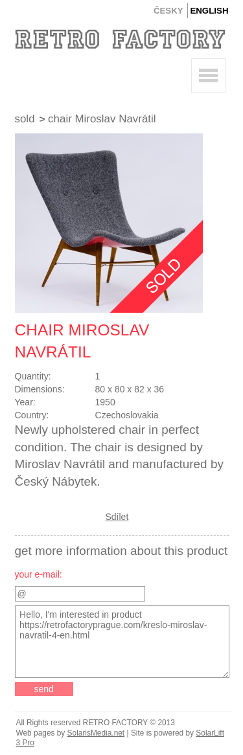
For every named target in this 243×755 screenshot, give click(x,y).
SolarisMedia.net (96, 733)
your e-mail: (38, 574)
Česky (168, 11)
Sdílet (117, 517)
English (209, 11)
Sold (25, 119)
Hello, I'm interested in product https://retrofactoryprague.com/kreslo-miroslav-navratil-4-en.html (122, 641)
